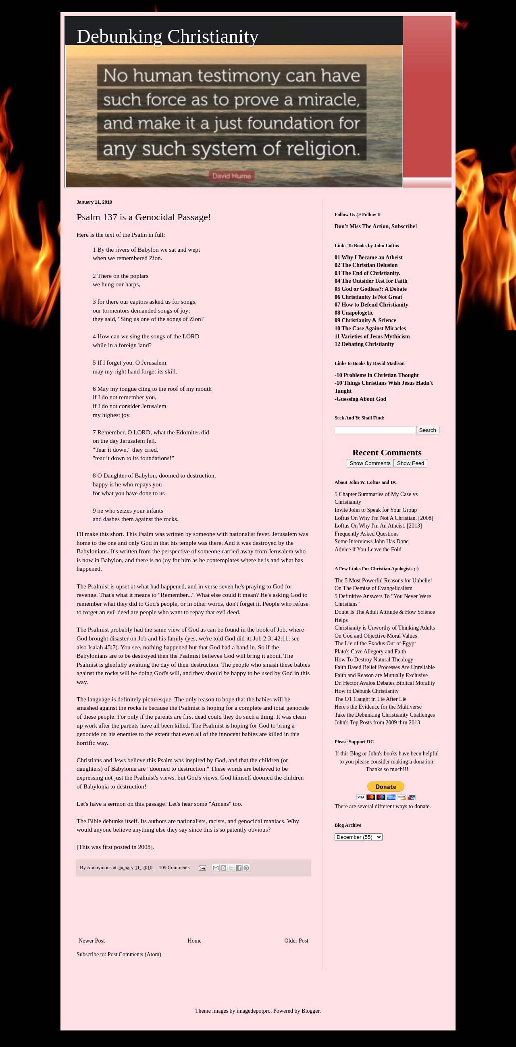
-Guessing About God (360, 399)
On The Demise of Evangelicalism (373, 588)
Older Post (297, 941)
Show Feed (410, 463)
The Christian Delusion (369, 265)
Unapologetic (358, 313)
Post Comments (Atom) (134, 954)
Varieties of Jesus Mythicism (375, 337)
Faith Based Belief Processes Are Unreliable (385, 667)
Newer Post (92, 941)
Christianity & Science (369, 320)
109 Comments (174, 867)
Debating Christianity (368, 344)
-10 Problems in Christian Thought (377, 375)
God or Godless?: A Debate (374, 289)
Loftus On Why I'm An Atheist (369, 526)
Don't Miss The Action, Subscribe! (376, 226)
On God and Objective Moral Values (376, 636)
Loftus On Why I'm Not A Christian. (376, 518)
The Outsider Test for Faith (374, 281)
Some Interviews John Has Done (372, 541)
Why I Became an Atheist (372, 257)
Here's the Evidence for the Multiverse (378, 707)
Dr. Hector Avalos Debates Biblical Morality (385, 683)
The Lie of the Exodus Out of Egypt (375, 643)
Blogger (310, 1011)
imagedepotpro (253, 1011)
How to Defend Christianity (375, 305)
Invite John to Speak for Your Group (376, 510)
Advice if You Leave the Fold (368, 549)
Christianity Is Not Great (372, 297)
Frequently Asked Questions (367, 534)
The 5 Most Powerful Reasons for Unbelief (383, 581)
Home (195, 941)
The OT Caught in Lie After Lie (371, 699)
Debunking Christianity (168, 36)
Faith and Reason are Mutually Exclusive (381, 675)
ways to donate (412, 806)
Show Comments (370, 463)
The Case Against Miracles (373, 328)
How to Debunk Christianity (367, 691)
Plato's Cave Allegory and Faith (370, 652)
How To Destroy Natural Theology (374, 660)
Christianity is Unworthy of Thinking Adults (385, 628)
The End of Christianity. (370, 273)
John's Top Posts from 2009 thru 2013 (377, 723)
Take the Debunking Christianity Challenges (385, 715)
